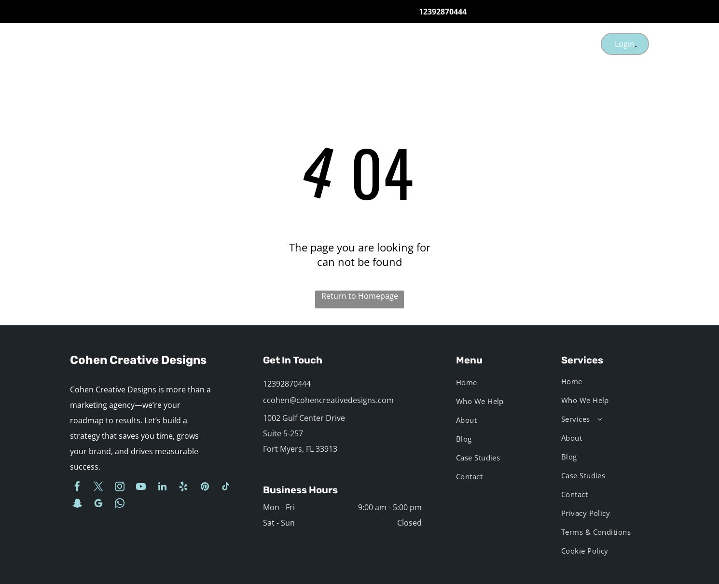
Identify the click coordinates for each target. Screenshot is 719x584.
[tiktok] (226, 487)
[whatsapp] (119, 504)
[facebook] (77, 487)
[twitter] (98, 487)
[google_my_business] (98, 504)
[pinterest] (204, 487)
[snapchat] (77, 504)
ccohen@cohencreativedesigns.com (328, 400)
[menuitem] (281, 43)
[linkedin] (162, 487)
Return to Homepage (359, 296)
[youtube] (141, 487)
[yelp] (183, 487)
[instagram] (119, 487)
